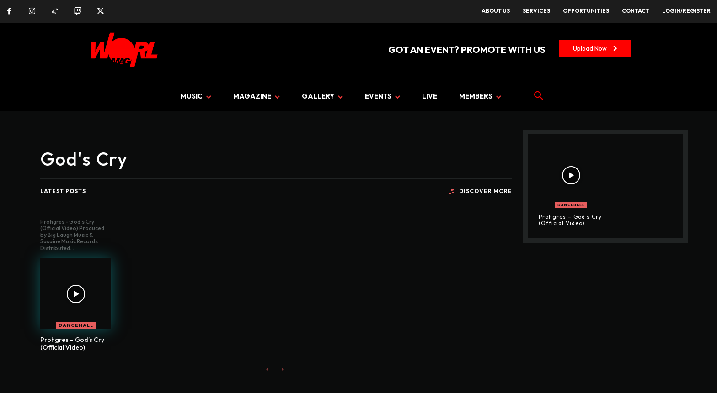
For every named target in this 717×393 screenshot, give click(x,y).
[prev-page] (267, 369)
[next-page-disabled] (282, 369)
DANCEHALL (76, 325)
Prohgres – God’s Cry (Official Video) (72, 343)
